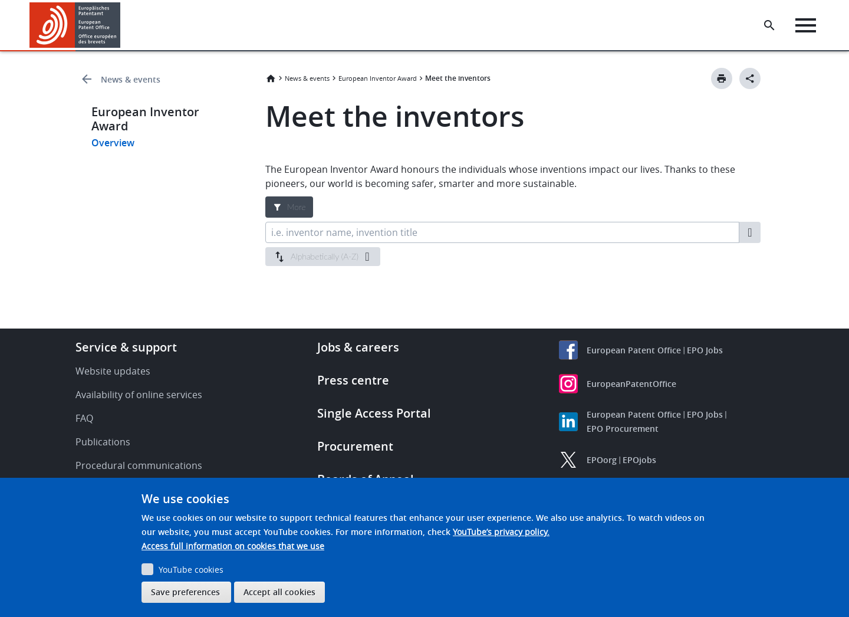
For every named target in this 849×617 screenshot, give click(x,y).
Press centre (353, 380)
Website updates (112, 371)
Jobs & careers (358, 347)
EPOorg (602, 459)
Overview (112, 142)
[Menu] (806, 25)
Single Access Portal (374, 413)
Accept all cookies (279, 592)
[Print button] (721, 78)
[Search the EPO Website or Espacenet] (769, 25)
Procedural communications (138, 465)
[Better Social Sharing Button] (750, 78)
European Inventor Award (377, 78)
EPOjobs (639, 459)
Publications (102, 441)
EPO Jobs (705, 350)
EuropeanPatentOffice (631, 383)
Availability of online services (138, 394)
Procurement (355, 446)
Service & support (126, 347)
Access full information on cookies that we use (233, 546)
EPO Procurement (623, 428)
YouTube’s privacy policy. (501, 531)
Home (270, 78)
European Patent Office (634, 350)
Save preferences (185, 592)
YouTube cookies (191, 569)
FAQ (84, 418)
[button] (122, 25)
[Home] (75, 25)
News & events (130, 79)
